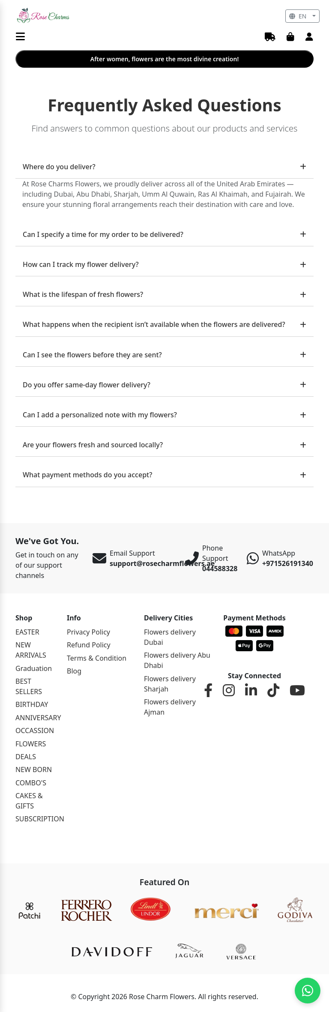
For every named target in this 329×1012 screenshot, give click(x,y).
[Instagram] (229, 690)
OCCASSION (34, 730)
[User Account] (309, 37)
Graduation (33, 668)
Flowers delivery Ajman (170, 707)
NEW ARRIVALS (30, 650)
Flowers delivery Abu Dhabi (177, 660)
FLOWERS (30, 744)
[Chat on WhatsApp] (307, 990)
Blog (74, 671)
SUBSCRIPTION (36, 818)
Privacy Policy (88, 632)
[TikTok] (273, 690)
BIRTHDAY (31, 704)
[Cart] (290, 37)
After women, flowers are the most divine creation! (164, 59)
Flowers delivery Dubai (170, 637)
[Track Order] (270, 37)
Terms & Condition (96, 658)
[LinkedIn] (251, 690)
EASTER (27, 632)
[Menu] (20, 37)
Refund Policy (89, 645)
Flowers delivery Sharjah (170, 684)
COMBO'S (30, 782)
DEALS (25, 756)
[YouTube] (297, 690)
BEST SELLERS (28, 686)
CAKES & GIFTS (29, 801)
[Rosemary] (43, 15)
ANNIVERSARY (36, 717)
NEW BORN (33, 769)
